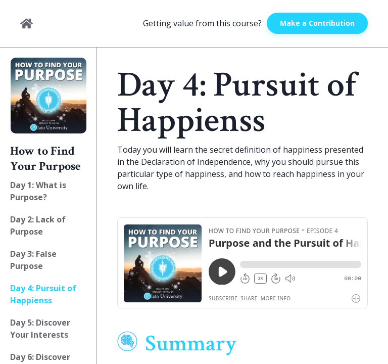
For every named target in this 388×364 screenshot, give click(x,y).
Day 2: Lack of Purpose (38, 225)
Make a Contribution (317, 23)
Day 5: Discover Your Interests (40, 328)
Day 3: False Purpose (33, 259)
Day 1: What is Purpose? (38, 191)
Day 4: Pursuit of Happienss (43, 294)
